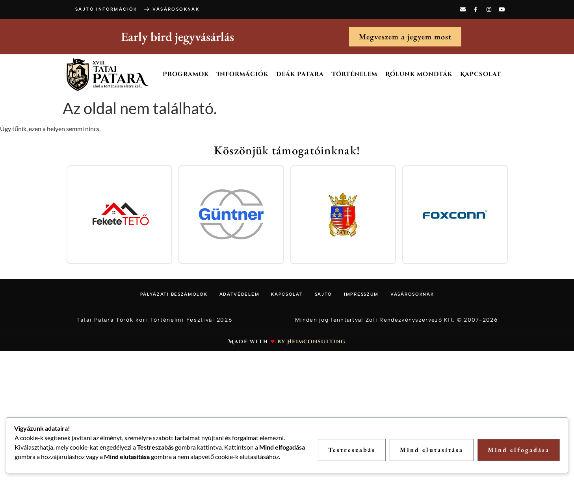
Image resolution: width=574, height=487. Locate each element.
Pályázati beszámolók (174, 294)
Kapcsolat (480, 74)
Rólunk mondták (418, 74)
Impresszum (361, 294)
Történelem (354, 74)
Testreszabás (351, 450)
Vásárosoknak (412, 294)
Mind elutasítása (431, 450)
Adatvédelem (239, 294)
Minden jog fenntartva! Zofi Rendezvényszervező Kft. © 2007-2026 (396, 320)
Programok (186, 74)
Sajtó (324, 294)
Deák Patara (300, 74)
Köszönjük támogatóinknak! (287, 150)
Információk (242, 74)
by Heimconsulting (311, 341)
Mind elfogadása (519, 450)
